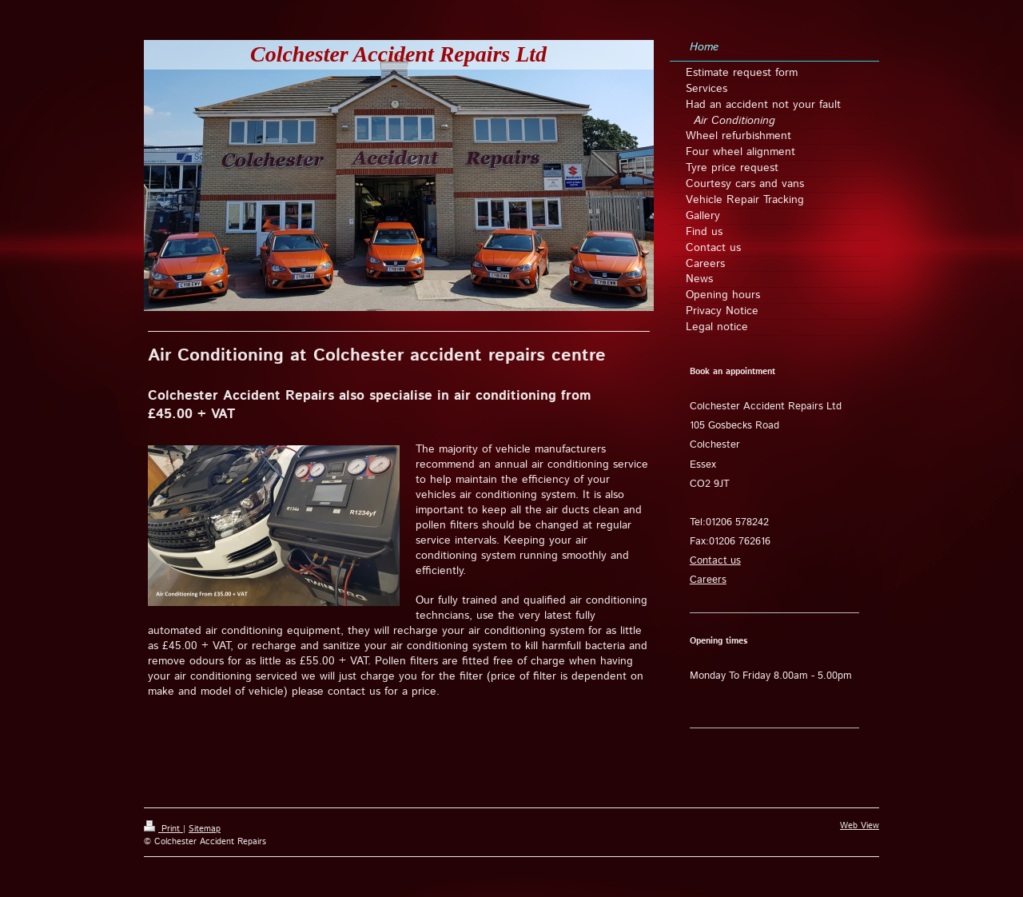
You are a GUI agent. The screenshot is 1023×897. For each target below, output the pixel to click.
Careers (708, 580)
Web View (859, 825)
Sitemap (205, 829)
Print (163, 829)
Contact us (715, 560)
